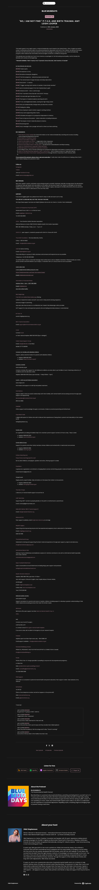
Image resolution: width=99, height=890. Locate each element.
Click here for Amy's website (26, 135)
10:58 (17, 85)
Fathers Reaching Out (22, 455)
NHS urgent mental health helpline (35, 628)
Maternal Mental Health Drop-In (45, 611)
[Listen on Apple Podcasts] (46, 770)
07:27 (17, 80)
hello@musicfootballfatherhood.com (26, 568)
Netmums (18, 608)
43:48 (17, 116)
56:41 (17, 124)
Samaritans (19, 687)
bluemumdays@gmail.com (26, 175)
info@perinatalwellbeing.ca (23, 652)
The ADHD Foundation (22, 238)
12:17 (17, 88)
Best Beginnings (20, 294)
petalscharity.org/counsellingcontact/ (29, 666)
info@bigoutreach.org (25, 531)
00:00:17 (26, 732)
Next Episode (39, 750)
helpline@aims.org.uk (25, 252)
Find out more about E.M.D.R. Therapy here (30, 145)
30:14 (17, 105)
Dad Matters (19, 391)
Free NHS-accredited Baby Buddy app (26, 297)
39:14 (17, 110)
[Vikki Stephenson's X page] (26, 875)
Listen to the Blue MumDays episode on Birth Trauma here (34, 151)
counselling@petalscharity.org (27, 669)
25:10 (17, 102)
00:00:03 (26, 715)
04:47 (17, 77)
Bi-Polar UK (19, 314)
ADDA (17, 221)
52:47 (17, 118)
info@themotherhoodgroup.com (25, 545)
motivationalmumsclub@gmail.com (25, 557)
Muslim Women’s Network (23, 574)
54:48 (17, 121)
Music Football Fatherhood (23, 563)
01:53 (17, 72)
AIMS (17, 249)
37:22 (17, 107)
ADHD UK (18, 232)
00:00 (18, 69)
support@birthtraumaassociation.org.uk (30, 325)
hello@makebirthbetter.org (26, 512)
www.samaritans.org (24, 695)
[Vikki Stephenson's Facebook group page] (24, 875)
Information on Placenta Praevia (27, 138)
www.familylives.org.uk (29, 437)
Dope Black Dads (20, 415)
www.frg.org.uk (27, 450)
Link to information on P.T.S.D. (26, 143)
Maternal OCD (20, 517)
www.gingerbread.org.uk (29, 484)
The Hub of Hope (20, 490)
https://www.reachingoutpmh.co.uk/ (26, 458)
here (30, 211)
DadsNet (18, 406)
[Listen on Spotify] (33, 770)
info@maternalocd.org (38, 520)
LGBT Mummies (20, 498)
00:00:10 (26, 723)
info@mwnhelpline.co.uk (25, 585)
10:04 (17, 83)
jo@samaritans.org (24, 698)
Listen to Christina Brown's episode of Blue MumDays (33, 146)
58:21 (17, 127)
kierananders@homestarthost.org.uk (26, 398)
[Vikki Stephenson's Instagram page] (27, 875)
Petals (17, 658)
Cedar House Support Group (23, 341)
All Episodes (48, 750)
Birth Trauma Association (22, 322)
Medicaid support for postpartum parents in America (33, 148)
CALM (17, 330)
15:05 (17, 91)
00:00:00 (27, 710)
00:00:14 (26, 728)
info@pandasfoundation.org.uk (38, 641)
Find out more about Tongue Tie (27, 140)
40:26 (17, 113)
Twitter (18, 170)
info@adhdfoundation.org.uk (27, 243)
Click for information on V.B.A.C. (27, 141)
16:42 (17, 94)
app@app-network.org (25, 213)
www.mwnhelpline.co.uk (29, 588)
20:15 (17, 96)
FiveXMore (18, 466)
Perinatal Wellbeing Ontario (23, 647)
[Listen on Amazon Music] (62, 770)
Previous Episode (58, 750)
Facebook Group (24, 173)
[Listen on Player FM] (76, 770)
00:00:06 (27, 719)
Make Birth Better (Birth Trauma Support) (27, 509)
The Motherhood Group (22, 539)
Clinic (17, 614)
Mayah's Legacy (20, 526)
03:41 (17, 74)
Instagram (18, 167)
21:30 (17, 99)
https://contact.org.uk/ (29, 359)
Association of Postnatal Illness (24, 281)
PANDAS (18, 636)
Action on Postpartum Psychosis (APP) (26, 208)
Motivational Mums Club (22, 550)
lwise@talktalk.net (24, 344)
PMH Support (19, 677)
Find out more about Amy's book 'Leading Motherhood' (33, 153)
